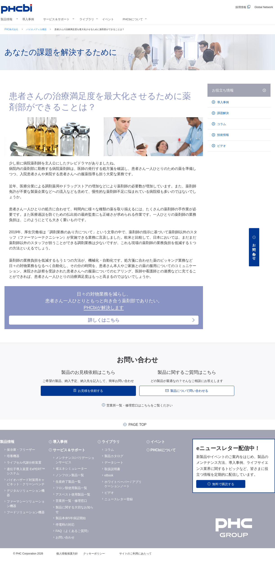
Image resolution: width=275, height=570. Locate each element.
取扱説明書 (112, 480)
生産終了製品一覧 (68, 492)
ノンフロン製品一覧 (70, 486)
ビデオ (221, 146)
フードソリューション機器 (26, 523)
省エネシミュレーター (71, 479)
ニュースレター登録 (118, 510)
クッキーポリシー (94, 564)
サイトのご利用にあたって (135, 564)
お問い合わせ (65, 548)
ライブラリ (86, 19)
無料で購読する (223, 495)
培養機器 (13, 467)
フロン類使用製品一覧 (71, 498)
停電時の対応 (65, 535)
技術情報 (222, 135)
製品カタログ (113, 467)
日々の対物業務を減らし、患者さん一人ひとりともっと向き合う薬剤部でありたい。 (103, 313)
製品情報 (6, 19)
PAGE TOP (137, 435)
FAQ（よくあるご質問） (73, 541)
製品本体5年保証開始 (71, 529)
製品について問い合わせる (189, 401)
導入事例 (28, 19)
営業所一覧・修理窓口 (71, 511)
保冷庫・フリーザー (21, 460)
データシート (113, 473)
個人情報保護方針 (67, 564)
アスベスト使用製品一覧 (73, 505)
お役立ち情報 (223, 90)
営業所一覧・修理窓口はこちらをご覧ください (139, 416)
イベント (108, 19)
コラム (221, 124)
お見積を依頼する (90, 401)
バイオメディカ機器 (36, 29)
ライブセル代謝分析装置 (24, 473)
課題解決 (222, 113)
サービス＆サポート (56, 19)
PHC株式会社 (11, 29)
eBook (108, 486)
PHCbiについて (133, 19)
